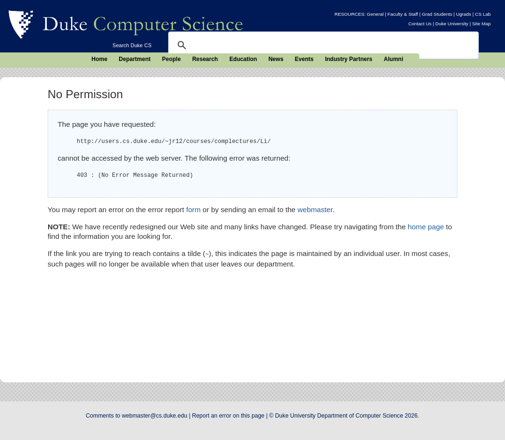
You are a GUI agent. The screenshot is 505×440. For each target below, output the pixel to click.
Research (205, 59)
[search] (322, 45)
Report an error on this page (228, 415)
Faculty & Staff (402, 14)
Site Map (481, 23)
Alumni (394, 59)
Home (99, 59)
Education (243, 59)
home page (426, 227)
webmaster (315, 209)
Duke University (451, 23)
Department (135, 59)
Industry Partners (348, 59)
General (375, 14)
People (171, 59)
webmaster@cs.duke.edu (154, 415)
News (275, 59)
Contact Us (420, 23)
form (193, 209)
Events (304, 59)
